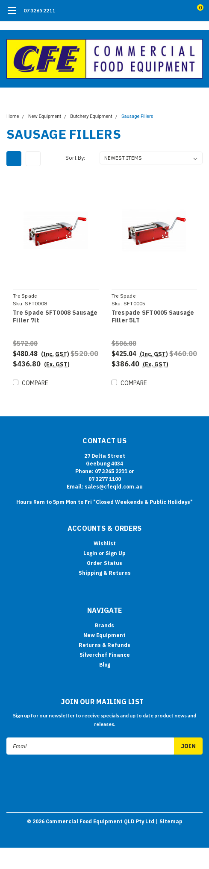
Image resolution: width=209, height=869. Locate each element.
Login (90, 553)
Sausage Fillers (137, 116)
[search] (165, 10)
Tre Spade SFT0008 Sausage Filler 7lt (55, 316)
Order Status (104, 563)
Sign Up (116, 553)
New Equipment (44, 116)
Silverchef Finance (104, 655)
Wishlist (105, 543)
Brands (104, 625)
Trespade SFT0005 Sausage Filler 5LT (153, 316)
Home (12, 116)
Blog (104, 664)
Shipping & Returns (105, 573)
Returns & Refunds (104, 645)
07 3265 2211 (39, 10)
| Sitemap (169, 821)
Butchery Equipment (91, 116)
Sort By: (75, 157)
